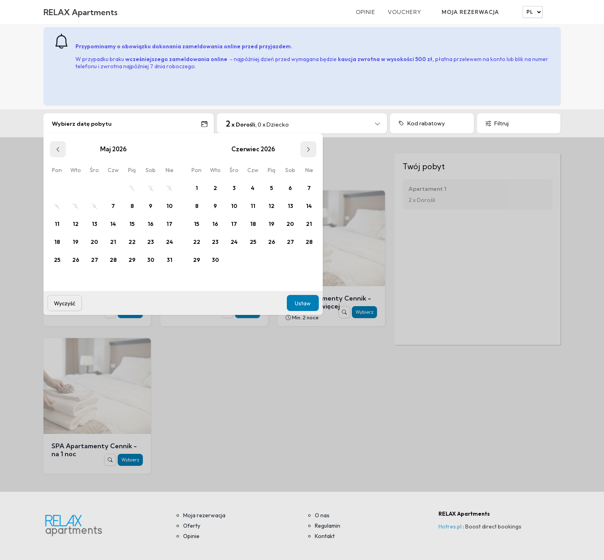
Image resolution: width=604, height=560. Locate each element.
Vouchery (404, 12)
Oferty (191, 525)
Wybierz (364, 312)
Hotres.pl (450, 526)
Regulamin (327, 525)
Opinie (365, 12)
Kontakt (325, 536)
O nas (322, 515)
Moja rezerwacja (470, 12)
